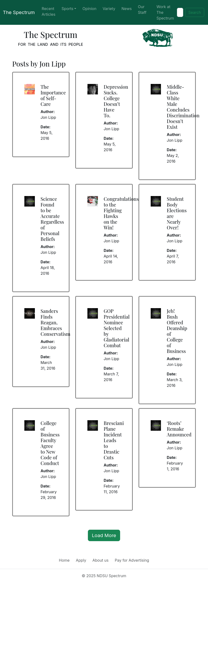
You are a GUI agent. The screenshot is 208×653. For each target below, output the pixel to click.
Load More (104, 535)
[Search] (180, 12)
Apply (81, 560)
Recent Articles (48, 11)
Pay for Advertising (132, 560)
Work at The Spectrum (165, 12)
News (127, 8)
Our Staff (142, 9)
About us (100, 560)
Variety (109, 8)
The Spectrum (19, 12)
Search (194, 12)
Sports (67, 8)
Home (64, 560)
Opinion (89, 8)
